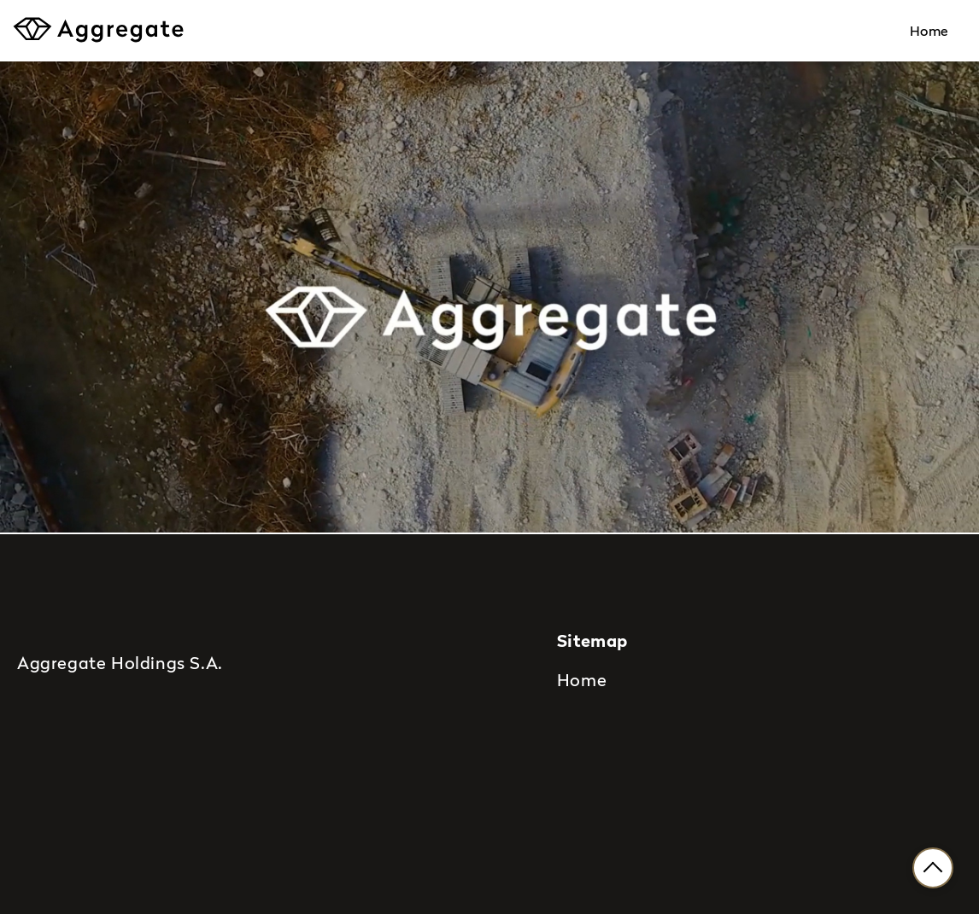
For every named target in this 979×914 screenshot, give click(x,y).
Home (929, 31)
